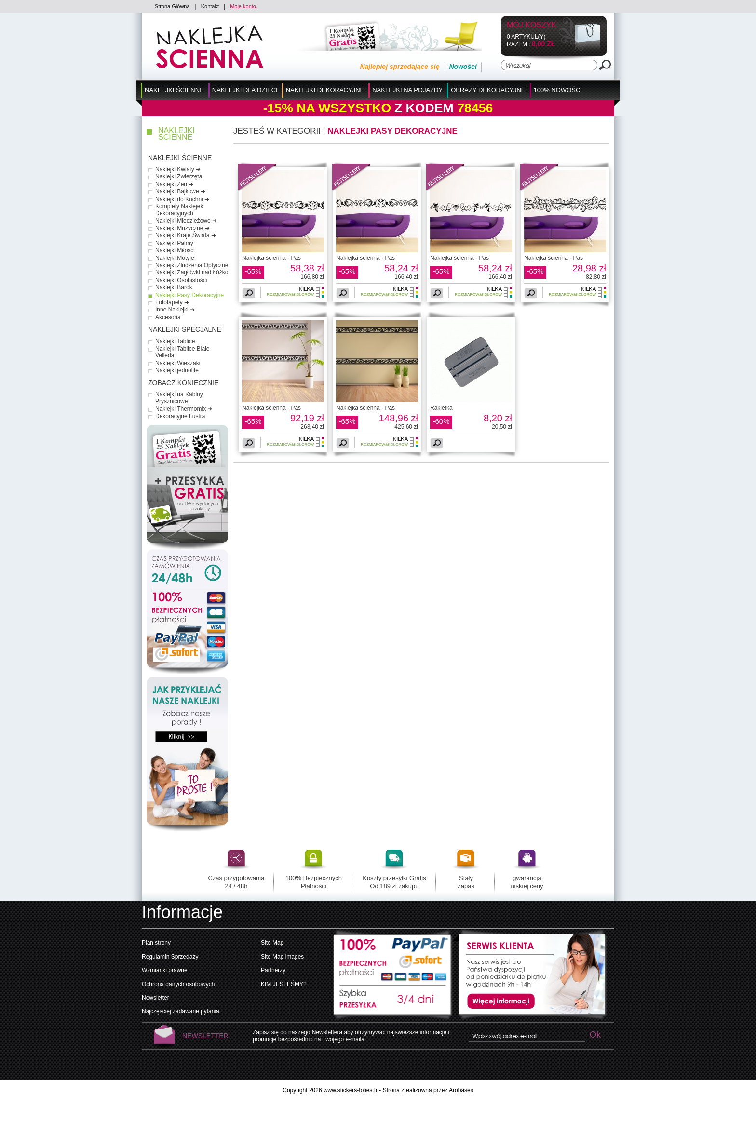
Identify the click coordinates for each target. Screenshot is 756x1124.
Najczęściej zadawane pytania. (181, 1011)
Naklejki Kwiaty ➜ (178, 169)
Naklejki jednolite (177, 370)
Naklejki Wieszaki (177, 363)
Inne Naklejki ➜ (175, 309)
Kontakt (210, 6)
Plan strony (156, 942)
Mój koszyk (531, 25)
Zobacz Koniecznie (183, 382)
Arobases (461, 1090)
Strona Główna (172, 6)
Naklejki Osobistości (181, 280)
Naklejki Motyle (174, 258)
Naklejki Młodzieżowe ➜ (186, 220)
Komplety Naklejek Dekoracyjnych (179, 210)
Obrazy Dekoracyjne (488, 90)
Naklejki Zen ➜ (174, 184)
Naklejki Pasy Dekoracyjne (189, 295)
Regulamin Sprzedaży (170, 956)
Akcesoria (168, 317)
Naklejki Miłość (174, 250)
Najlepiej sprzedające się (399, 66)
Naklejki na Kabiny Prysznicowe (179, 398)
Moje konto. (243, 6)
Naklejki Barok (173, 287)
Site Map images (282, 956)
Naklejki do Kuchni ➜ (182, 199)
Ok (595, 1035)
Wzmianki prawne (165, 970)
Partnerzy (273, 970)
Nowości (463, 66)
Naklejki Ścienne (174, 90)
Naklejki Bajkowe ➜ (180, 191)
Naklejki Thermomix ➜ (183, 409)
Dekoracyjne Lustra (180, 416)
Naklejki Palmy (174, 243)
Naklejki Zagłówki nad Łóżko (191, 272)
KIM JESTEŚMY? (284, 984)
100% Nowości (558, 90)
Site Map (272, 942)
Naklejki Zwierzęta (178, 176)
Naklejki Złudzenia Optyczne (191, 265)
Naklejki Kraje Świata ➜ (185, 235)
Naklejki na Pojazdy (407, 90)
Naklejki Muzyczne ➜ (182, 228)
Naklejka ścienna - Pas (271, 258)
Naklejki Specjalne (184, 329)
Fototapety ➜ (172, 302)
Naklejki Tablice (175, 341)
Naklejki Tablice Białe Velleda (182, 352)
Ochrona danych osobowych (178, 984)
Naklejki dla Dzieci (245, 90)
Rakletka (441, 408)
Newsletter (155, 997)
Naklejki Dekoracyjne (325, 90)
